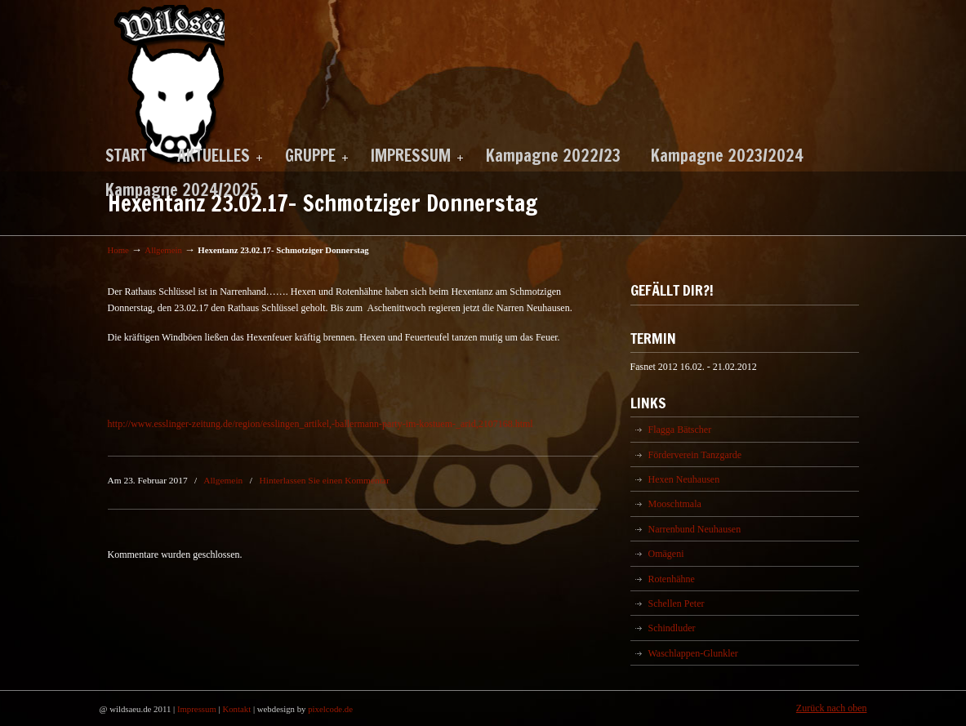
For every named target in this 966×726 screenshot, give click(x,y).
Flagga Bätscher (680, 429)
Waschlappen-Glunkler (693, 653)
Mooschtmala (674, 504)
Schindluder (672, 628)
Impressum (196, 709)
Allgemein (163, 250)
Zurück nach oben (831, 708)
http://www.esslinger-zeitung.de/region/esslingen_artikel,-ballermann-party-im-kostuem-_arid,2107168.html (320, 424)
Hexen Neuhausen (684, 479)
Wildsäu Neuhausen (166, 85)
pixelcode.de (330, 709)
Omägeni (666, 553)
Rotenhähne (671, 579)
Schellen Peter (676, 603)
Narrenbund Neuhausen (694, 529)
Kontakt (236, 709)
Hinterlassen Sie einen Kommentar (325, 480)
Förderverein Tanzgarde (695, 455)
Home (118, 250)
